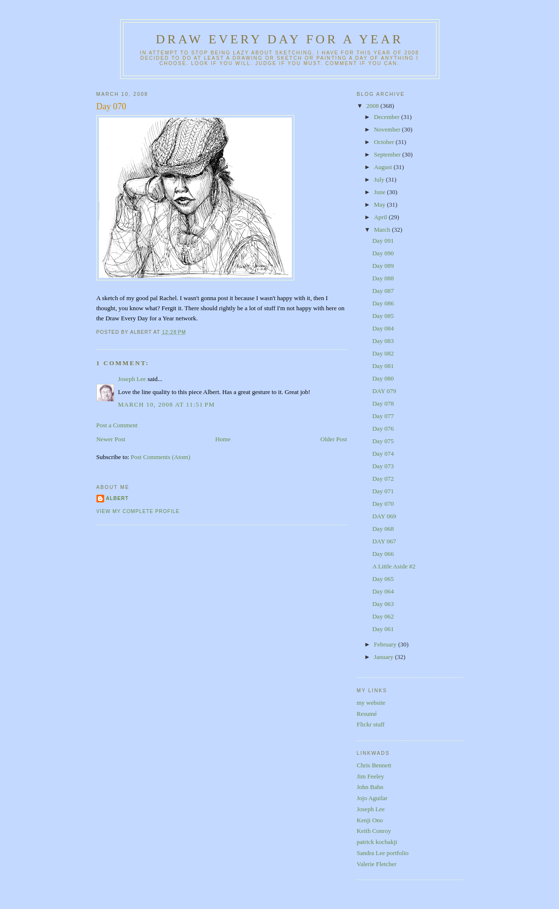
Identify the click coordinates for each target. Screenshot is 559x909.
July (380, 179)
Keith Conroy (374, 830)
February (386, 644)
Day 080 (383, 378)
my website (371, 702)
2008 (374, 105)
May (380, 204)
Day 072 (383, 478)
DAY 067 (384, 541)
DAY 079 (384, 391)
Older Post (333, 439)
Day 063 (383, 603)
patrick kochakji (377, 841)
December (387, 116)
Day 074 (383, 453)
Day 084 (383, 328)
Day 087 (383, 290)
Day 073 (383, 466)
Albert (117, 498)
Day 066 (383, 553)
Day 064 (383, 591)
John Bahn (370, 786)
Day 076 (383, 428)
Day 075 (383, 441)
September (388, 154)
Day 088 (383, 278)
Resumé (367, 713)
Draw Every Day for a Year (279, 39)
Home (223, 439)
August (384, 167)
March (383, 229)
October (384, 141)
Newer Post (110, 439)
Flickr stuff (371, 724)
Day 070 (111, 106)
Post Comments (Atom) (161, 457)
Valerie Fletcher (377, 864)
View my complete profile (138, 511)
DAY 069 (384, 516)
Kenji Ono (370, 820)
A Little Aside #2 (393, 566)
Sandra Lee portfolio (383, 852)
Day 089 (383, 265)
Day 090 (383, 253)
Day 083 (383, 340)
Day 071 (383, 491)
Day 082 (383, 353)
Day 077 (383, 416)
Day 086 (383, 303)
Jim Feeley (370, 776)
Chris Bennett (374, 765)
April (381, 217)
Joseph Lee (132, 378)
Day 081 (383, 365)
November (388, 129)
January (384, 656)
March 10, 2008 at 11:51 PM (166, 404)
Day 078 (383, 403)
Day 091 (383, 240)
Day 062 (383, 616)
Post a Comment (117, 425)
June (380, 192)
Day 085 (383, 315)
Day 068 (383, 528)
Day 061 (383, 628)
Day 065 (383, 578)
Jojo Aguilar (372, 798)
